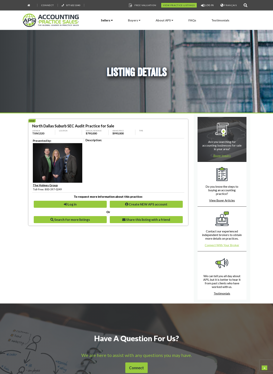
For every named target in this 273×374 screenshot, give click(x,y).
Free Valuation (142, 5)
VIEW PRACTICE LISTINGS (179, 5)
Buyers (134, 20)
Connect (47, 5)
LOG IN (207, 5)
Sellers (107, 20)
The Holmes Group (45, 185)
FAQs (192, 20)
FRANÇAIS (228, 5)
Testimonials (220, 20)
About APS (164, 20)
